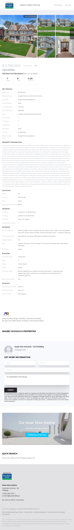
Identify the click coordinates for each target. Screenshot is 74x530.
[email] (54, 363)
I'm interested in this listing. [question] (37, 379)
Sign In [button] (68, 5)
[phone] (37, 370)
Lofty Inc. (13, 509)
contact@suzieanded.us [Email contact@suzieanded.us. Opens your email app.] (11, 496)
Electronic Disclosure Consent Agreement (55, 393)
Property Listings (52, 512)
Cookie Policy (28, 512)
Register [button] (58, 5)
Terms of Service (53, 398)
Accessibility (6, 514)
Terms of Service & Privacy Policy (12, 512)
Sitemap (62, 512)
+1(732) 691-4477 (20, 350)
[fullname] (20, 363)
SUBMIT (11, 390)
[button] (9, 5)
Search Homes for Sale (30, 5)
